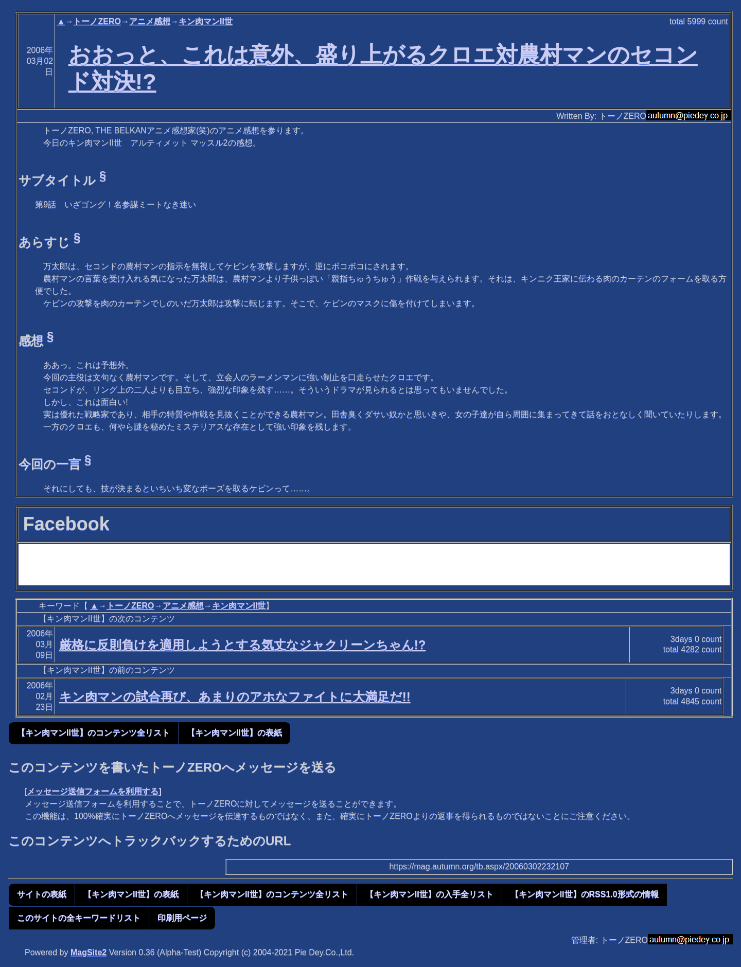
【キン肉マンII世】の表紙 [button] (234, 732)
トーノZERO (96, 21)
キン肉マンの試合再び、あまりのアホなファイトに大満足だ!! (235, 697)
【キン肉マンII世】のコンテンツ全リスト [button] (93, 732)
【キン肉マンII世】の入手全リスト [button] (429, 894)
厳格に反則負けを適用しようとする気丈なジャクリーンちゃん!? (242, 645)
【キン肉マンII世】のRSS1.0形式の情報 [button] (584, 894)
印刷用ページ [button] (182, 918)
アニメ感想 (149, 21)
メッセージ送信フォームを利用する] (94, 791)
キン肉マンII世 (206, 21)
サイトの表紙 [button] (41, 894)
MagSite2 (88, 952)
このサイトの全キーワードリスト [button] (78, 918)
